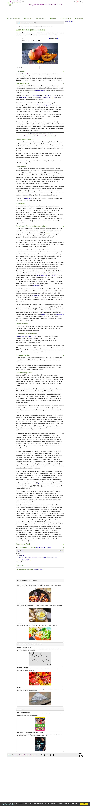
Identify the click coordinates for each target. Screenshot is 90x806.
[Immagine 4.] (44, 58)
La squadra (15, 755)
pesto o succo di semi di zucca (47, 97)
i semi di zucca (32, 336)
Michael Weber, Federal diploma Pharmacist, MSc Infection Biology (38, 558)
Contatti (21, 755)
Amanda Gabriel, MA (24, 560)
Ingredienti (19, 22)
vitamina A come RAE (37, 295)
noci (46, 275)
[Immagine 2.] (38, 58)
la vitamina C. (37, 285)
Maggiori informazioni (8, 804)
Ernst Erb (21, 555)
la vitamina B (60, 314)
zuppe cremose (35, 95)
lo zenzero (40, 105)
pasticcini (23, 97)
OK (84, 803)
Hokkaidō (36, 484)
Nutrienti (60, 551)
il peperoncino (48, 105)
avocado (54, 275)
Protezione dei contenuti (30, 755)
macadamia (40, 275)
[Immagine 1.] (35, 58)
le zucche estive (27, 198)
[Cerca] (47, 1)
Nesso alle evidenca (43, 548)
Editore (9, 755)
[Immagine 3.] (41, 58)
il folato (43, 314)
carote (48, 233)
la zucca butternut (40, 90)
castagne (56, 86)
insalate (46, 95)
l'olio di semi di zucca (22, 336)
